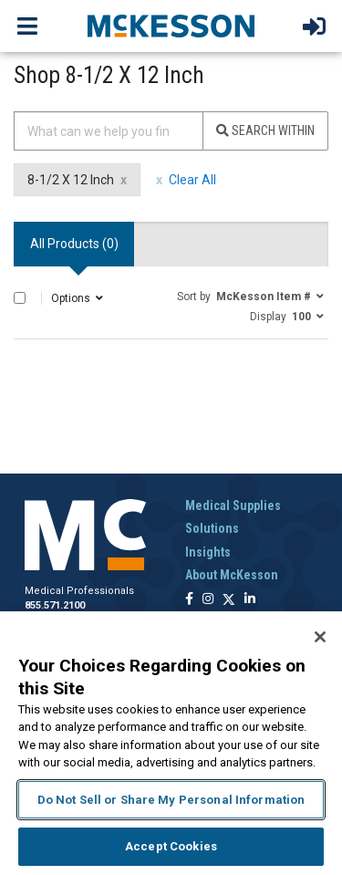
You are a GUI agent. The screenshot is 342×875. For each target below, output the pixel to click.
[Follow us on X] (229, 600)
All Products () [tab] (74, 243)
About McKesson (231, 575)
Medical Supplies (233, 505)
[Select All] (20, 298)
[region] (171, 743)
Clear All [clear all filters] (192, 179)
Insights (208, 552)
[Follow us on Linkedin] (249, 600)
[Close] (320, 637)
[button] (250, 295)
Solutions (212, 528)
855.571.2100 (55, 605)
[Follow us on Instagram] (207, 600)
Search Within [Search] (265, 130)
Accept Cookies (171, 846)
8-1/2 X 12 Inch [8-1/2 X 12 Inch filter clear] (70, 179)
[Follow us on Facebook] (189, 600)
